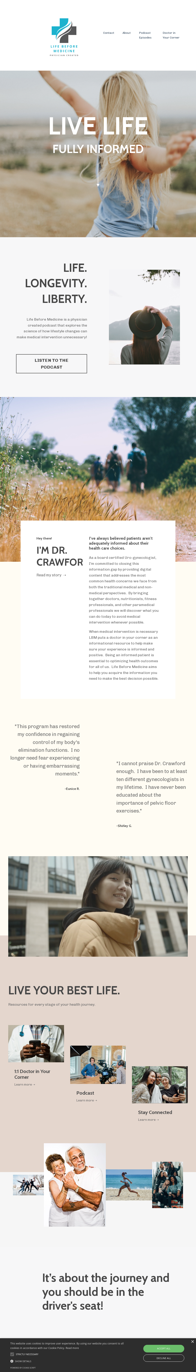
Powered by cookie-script (23, 1367)
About (126, 33)
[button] (67, 1361)
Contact (108, 33)
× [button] (192, 1341)
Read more (72, 1348)
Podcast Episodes (145, 35)
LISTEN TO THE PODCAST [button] (51, 364)
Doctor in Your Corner (171, 35)
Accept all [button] (163, 1348)
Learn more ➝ (25, 1087)
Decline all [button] (164, 1358)
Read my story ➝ (52, 576)
